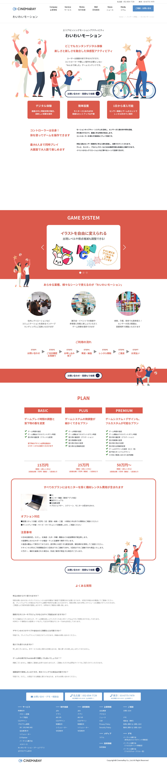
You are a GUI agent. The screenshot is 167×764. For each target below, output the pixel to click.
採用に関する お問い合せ (132, 724)
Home (121, 17)
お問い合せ (127, 711)
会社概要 (102, 711)
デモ (125, 717)
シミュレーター (25, 734)
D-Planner (23, 738)
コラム (123, 8)
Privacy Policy (104, 724)
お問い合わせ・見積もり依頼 (83, 94)
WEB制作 (59, 731)
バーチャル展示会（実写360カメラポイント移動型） (136, 738)
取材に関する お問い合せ (132, 727)
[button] (42, 247)
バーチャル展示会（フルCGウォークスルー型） (134, 750)
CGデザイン (22, 721)
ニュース (110, 8)
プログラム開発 (23, 724)
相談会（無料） (129, 721)
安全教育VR (24, 731)
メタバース (24, 744)
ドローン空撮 (24, 714)
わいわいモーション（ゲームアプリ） (32, 748)
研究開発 (95, 8)
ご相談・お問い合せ (143, 8)
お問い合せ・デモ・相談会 (46, 696)
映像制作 (21, 711)
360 (57, 711)
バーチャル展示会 (26, 741)
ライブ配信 (24, 717)
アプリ (58, 714)
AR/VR (58, 717)
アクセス (102, 714)
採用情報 (102, 747)
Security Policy (105, 727)
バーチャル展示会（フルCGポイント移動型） (133, 744)
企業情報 (53, 8)
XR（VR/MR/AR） (27, 727)
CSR (101, 721)
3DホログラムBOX (25, 751)
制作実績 (81, 8)
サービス (67, 8)
